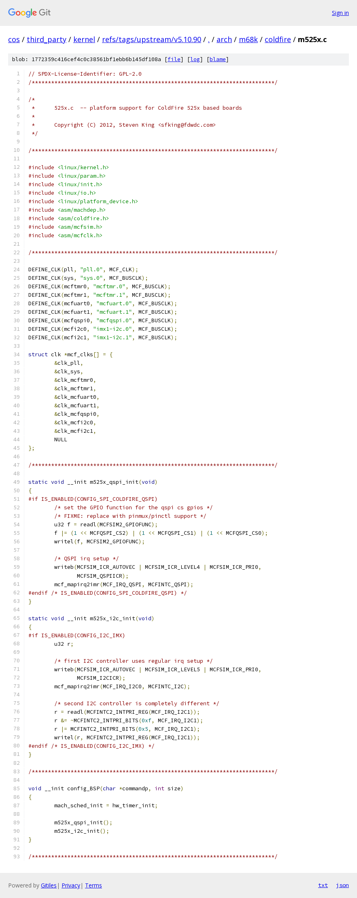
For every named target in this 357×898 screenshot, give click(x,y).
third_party (46, 39)
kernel (84, 39)
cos (14, 39)
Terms (93, 885)
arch (224, 39)
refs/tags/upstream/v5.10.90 (151, 39)
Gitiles (49, 885)
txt (323, 885)
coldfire (278, 39)
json (342, 885)
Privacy (71, 885)
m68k (248, 39)
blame (218, 59)
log (195, 59)
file (174, 59)
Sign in (340, 13)
